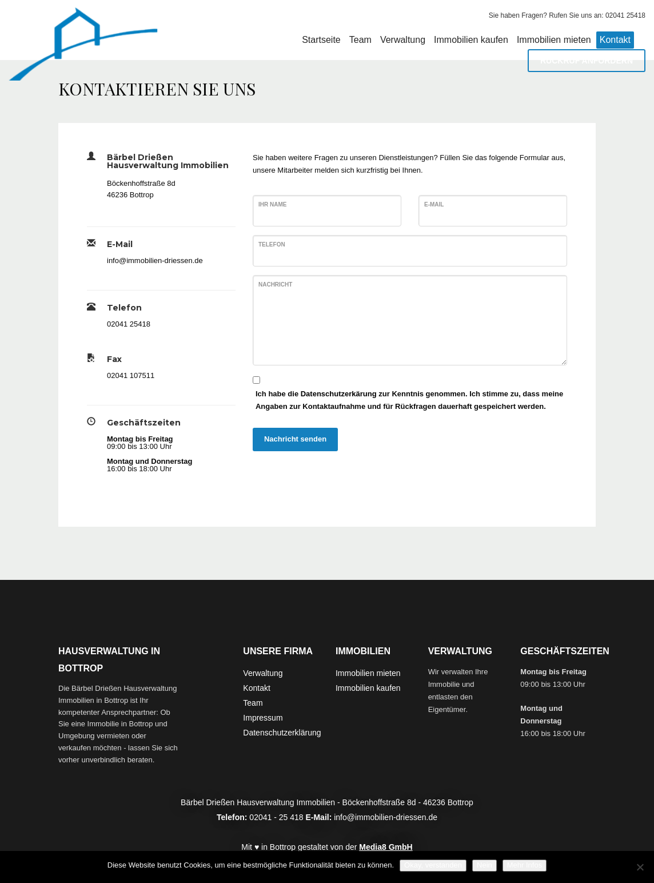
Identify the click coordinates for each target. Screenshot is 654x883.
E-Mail (434, 204)
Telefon (271, 244)
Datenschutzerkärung (339, 393)
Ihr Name (272, 204)
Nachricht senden (295, 439)
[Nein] (639, 867)
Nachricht (275, 284)
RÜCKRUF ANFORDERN (586, 60)
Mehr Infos (524, 865)
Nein (484, 865)
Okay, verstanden (433, 865)
